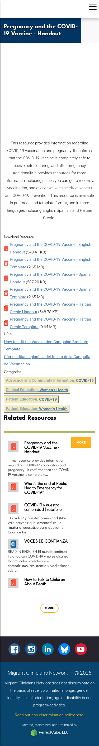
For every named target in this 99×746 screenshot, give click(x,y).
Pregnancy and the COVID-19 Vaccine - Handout (42, 447)
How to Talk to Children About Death (44, 582)
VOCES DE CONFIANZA (46, 541)
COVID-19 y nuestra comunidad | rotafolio (43, 507)
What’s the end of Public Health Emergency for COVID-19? (45, 488)
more (81, 442)
